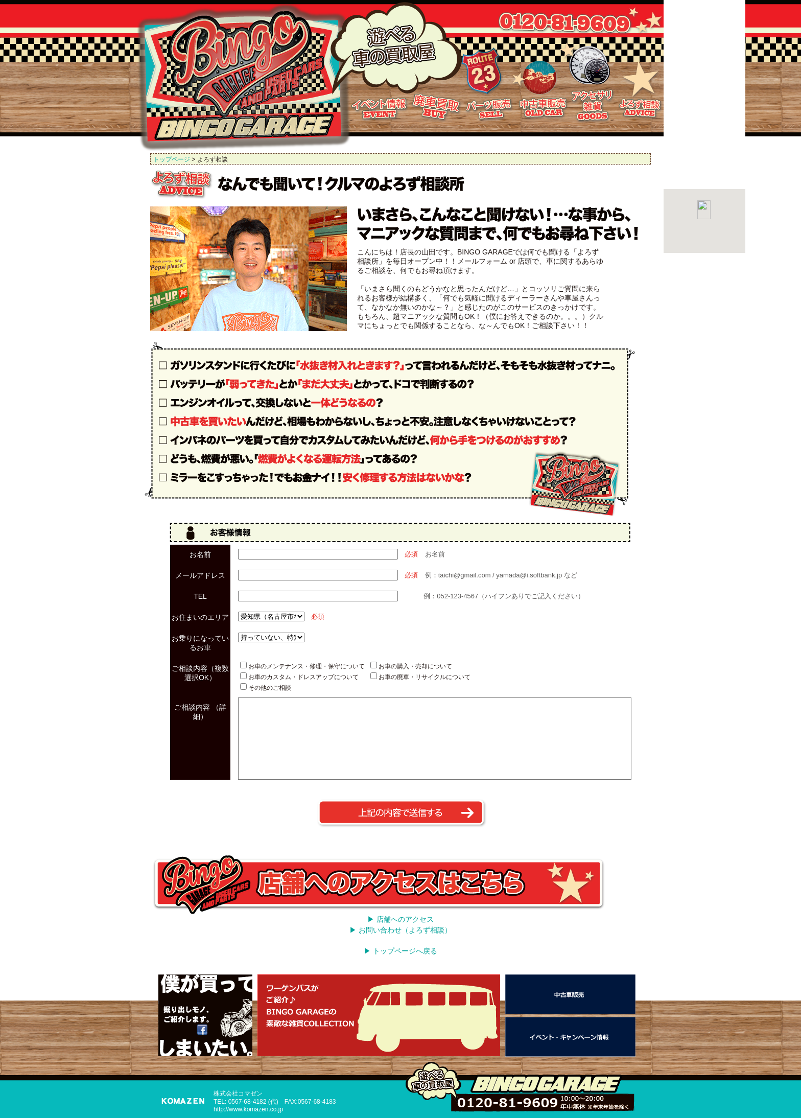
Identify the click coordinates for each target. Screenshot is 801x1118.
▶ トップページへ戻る (400, 951)
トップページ (171, 159)
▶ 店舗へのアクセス (400, 919)
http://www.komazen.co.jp (248, 1109)
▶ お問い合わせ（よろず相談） (400, 930)
